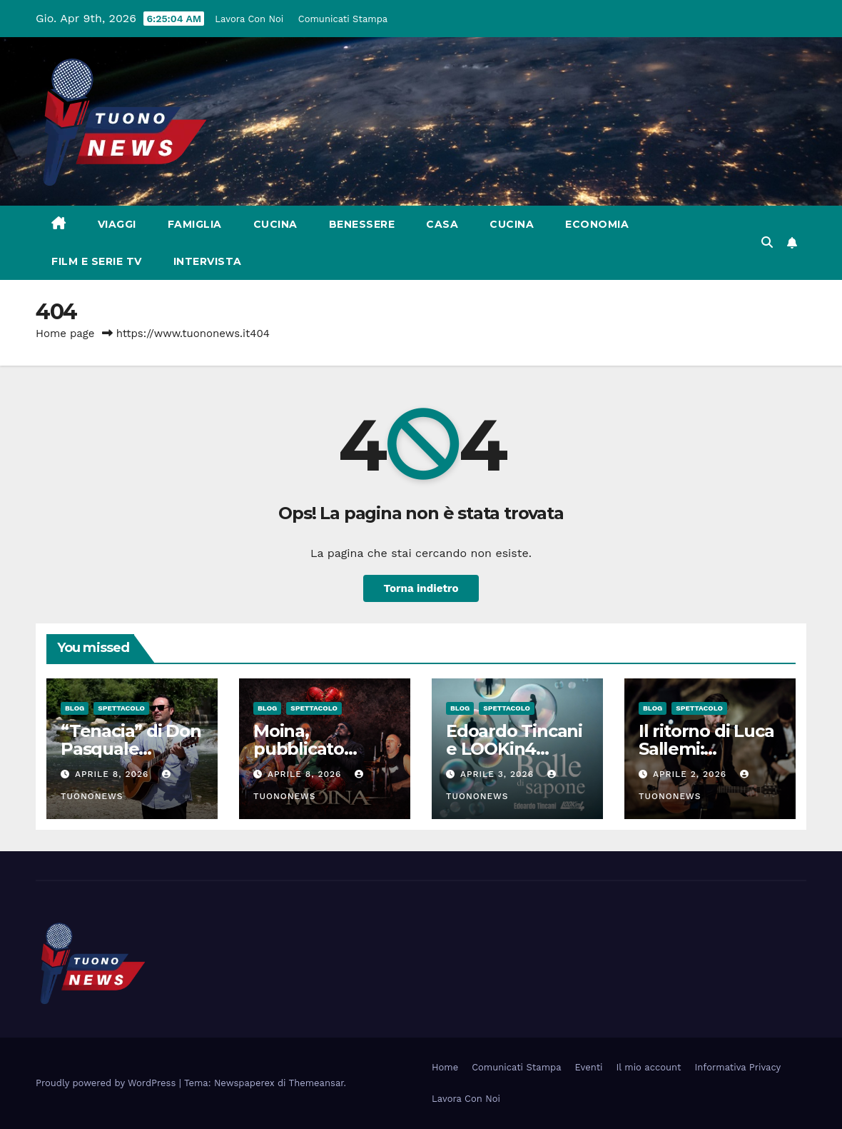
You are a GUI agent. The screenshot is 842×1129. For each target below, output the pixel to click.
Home (445, 1067)
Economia (597, 224)
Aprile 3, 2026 (498, 774)
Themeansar (316, 1083)
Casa (442, 224)
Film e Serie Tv (96, 261)
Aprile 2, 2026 (691, 774)
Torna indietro (420, 588)
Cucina (275, 224)
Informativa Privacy (738, 1067)
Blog (74, 708)
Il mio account (649, 1067)
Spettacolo (121, 708)
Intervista (207, 261)
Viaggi (117, 224)
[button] (767, 242)
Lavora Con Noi (249, 19)
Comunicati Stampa (342, 19)
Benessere (362, 224)
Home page (65, 333)
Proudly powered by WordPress (107, 1083)
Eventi (589, 1067)
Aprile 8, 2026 (113, 774)
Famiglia (195, 224)
